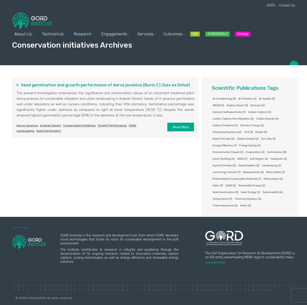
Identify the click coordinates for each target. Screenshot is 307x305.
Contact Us (287, 5)
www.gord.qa (215, 262)
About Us (23, 34)
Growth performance (112, 125)
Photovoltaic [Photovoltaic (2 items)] (273, 178)
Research (82, 34)
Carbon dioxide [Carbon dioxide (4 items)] (267, 118)
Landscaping (25, 130)
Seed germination (48, 130)
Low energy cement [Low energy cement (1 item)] (227, 172)
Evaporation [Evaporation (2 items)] (255, 152)
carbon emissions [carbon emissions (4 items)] (225, 125)
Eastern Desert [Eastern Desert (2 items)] (248, 138)
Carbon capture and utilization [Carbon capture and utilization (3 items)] (233, 118)
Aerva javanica (27, 125)
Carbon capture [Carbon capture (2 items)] (259, 112)
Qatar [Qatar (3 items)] (218, 185)
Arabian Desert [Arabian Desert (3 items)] (237, 105)
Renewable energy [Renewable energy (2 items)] (251, 185)
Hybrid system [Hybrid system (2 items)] (249, 165)
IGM (195, 34)
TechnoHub (53, 34)
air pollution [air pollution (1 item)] (247, 98)
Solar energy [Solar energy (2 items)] (250, 192)
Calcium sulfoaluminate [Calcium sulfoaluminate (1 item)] (229, 112)
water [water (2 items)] (245, 205)
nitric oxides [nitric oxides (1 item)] (275, 172)
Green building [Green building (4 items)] (224, 158)
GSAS (132, 125)
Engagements (114, 34)
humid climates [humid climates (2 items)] (224, 165)
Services (145, 34)
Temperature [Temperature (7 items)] (222, 198)
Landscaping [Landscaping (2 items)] (271, 165)
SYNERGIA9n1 (217, 34)
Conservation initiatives (79, 125)
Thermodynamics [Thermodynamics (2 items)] (225, 205)
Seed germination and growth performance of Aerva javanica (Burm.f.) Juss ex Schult (105, 85)
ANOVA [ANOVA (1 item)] (218, 105)
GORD (271, 5)
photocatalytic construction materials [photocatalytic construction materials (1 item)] (237, 178)
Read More (181, 127)
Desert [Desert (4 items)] (261, 132)
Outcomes (173, 34)
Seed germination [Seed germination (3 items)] (225, 192)
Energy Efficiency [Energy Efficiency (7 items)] (225, 145)
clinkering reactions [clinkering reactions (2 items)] (227, 132)
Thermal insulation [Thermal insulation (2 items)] (248, 198)
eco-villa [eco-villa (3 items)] (268, 138)
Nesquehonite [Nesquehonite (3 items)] (253, 172)
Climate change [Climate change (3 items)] (252, 125)
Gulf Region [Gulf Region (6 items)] (259, 158)
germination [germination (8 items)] (277, 152)
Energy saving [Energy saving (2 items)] (250, 145)
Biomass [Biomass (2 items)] (257, 105)
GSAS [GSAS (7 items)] (242, 158)
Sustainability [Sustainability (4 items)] (273, 192)
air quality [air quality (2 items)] (267, 98)
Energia (242, 34)
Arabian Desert (50, 125)
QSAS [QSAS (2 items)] (230, 185)
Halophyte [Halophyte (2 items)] (278, 158)
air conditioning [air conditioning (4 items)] (224, 98)
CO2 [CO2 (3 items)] (248, 132)
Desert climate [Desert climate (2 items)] (224, 138)
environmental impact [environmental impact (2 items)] (228, 152)
